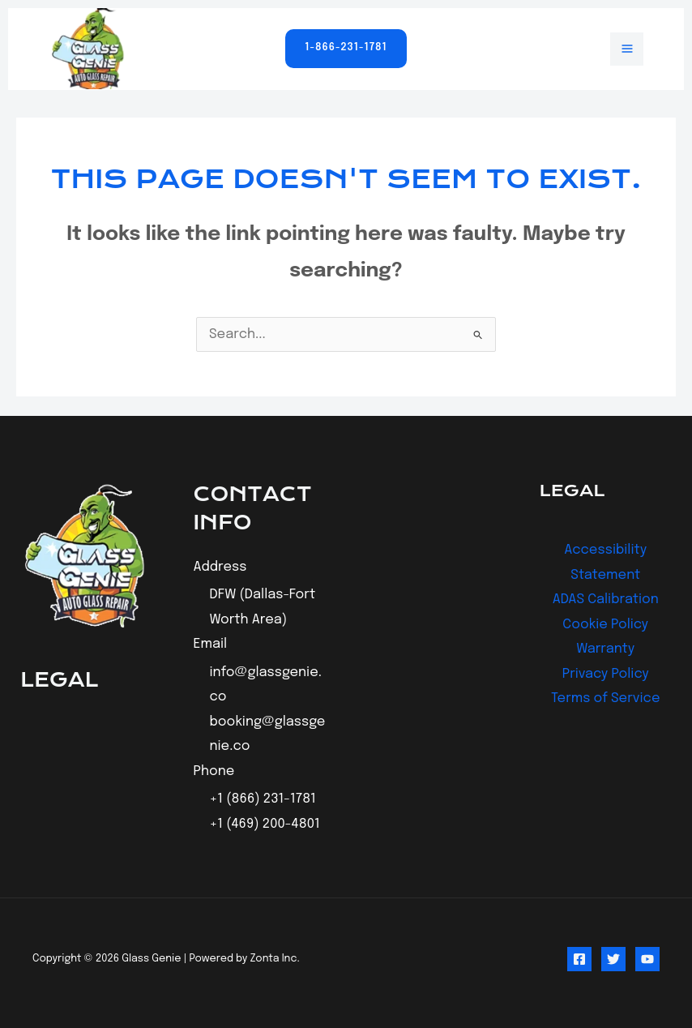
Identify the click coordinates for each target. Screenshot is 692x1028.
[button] (346, 48)
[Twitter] (613, 959)
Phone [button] (214, 771)
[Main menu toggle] (626, 49)
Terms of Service (605, 698)
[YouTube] (647, 959)
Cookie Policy (605, 625)
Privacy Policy (605, 674)
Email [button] (211, 644)
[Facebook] (579, 959)
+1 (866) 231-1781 (263, 799)
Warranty (605, 649)
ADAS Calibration (606, 599)
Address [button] (220, 567)
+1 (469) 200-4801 (265, 824)
